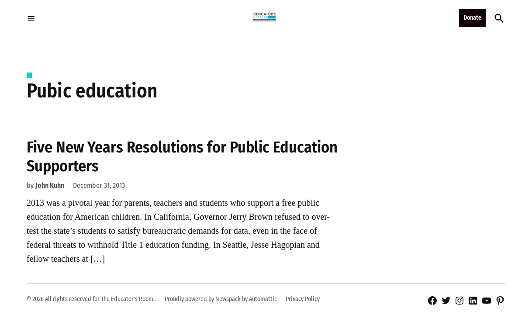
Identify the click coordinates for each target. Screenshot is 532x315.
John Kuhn (49, 185)
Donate (472, 17)
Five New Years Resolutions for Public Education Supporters (182, 157)
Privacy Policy (303, 299)
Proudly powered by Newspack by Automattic (221, 299)
